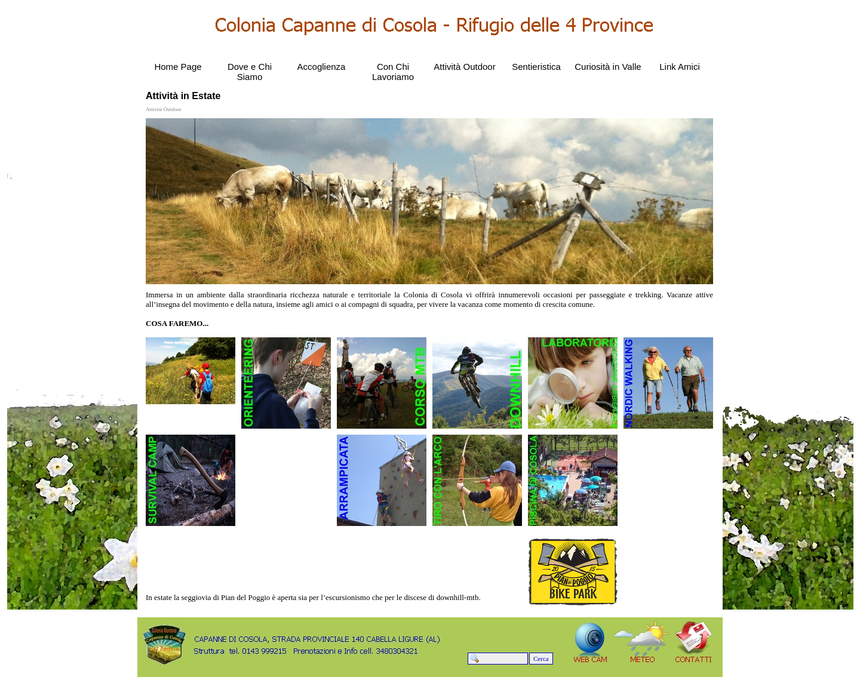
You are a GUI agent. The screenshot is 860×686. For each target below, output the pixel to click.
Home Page (177, 66)
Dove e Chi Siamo (250, 71)
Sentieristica (536, 66)
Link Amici (679, 66)
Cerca (541, 658)
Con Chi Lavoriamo (393, 71)
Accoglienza (321, 66)
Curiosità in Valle (608, 66)
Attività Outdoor (464, 66)
